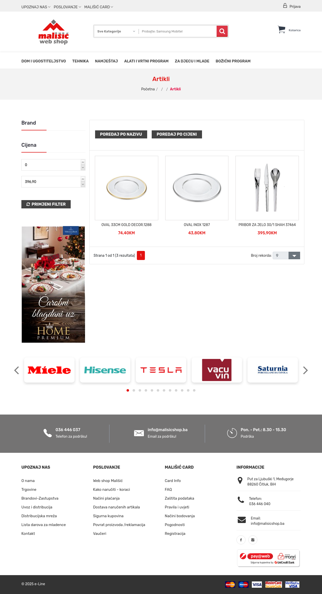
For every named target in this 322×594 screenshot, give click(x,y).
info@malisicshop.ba (167, 429)
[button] (128, 390)
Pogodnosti (175, 525)
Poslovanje (67, 7)
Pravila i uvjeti (177, 507)
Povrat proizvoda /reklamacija (119, 525)
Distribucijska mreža (39, 516)
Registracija (175, 533)
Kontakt (28, 533)
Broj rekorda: (261, 255)
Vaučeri (99, 533)
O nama (28, 480)
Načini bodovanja (180, 516)
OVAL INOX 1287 (197, 225)
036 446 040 (259, 504)
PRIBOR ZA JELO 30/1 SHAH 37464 (267, 225)
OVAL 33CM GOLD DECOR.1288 (126, 225)
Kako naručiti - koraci (111, 489)
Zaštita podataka (179, 498)
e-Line (39, 584)
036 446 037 (68, 429)
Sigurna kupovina (108, 516)
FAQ (168, 489)
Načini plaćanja (106, 498)
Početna (148, 89)
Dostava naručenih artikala (116, 507)
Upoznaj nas (35, 7)
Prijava (292, 6)
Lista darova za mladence (43, 525)
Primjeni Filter (46, 204)
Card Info (173, 480)
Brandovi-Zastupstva (39, 498)
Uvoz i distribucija (36, 507)
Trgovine (28, 489)
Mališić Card (98, 7)
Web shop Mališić (108, 480)
